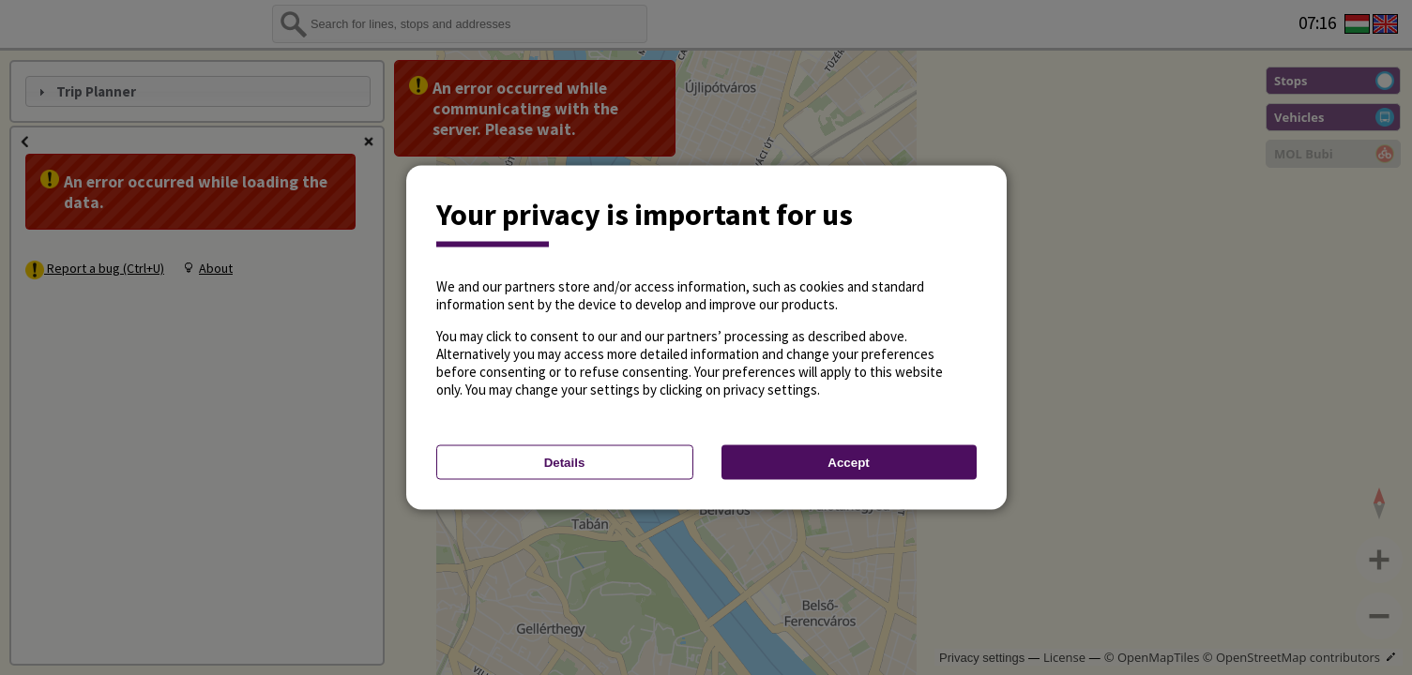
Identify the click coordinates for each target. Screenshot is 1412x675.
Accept (848, 463)
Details (564, 463)
